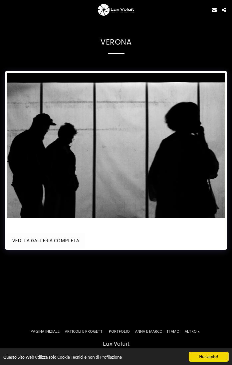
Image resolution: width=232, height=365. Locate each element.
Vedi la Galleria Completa (45, 240)
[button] (7, 9)
